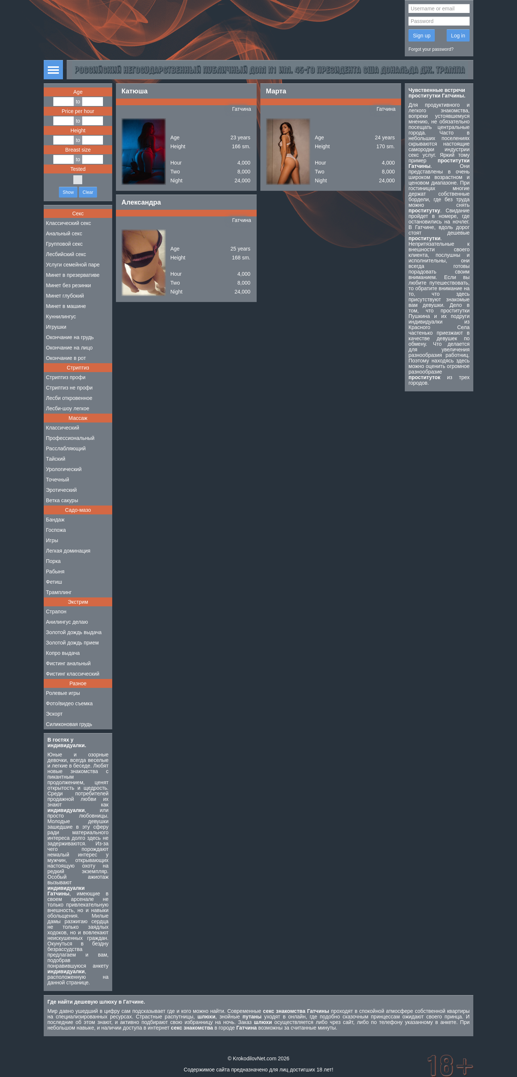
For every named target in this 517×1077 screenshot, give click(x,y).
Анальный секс (64, 233)
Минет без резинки (68, 285)
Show (68, 192)
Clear (88, 192)
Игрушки (56, 327)
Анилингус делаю (67, 622)
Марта (276, 91)
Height (77, 130)
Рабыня (55, 571)
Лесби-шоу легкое (67, 408)
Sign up (421, 36)
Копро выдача (63, 653)
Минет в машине (66, 306)
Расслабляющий (66, 448)
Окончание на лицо (69, 348)
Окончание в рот (66, 358)
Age (78, 92)
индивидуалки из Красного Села (439, 324)
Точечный (57, 480)
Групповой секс (64, 244)
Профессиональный (70, 438)
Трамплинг (58, 592)
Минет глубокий (65, 296)
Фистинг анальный (68, 663)
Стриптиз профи (66, 377)
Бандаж (55, 520)
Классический (62, 428)
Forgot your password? (431, 49)
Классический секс (68, 223)
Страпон (56, 611)
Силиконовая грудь (69, 724)
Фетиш (54, 582)
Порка (53, 561)
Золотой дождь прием (72, 643)
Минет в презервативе (73, 275)
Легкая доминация (68, 551)
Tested (78, 169)
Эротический (61, 490)
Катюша (134, 91)
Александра (141, 202)
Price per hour (78, 111)
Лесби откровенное (69, 398)
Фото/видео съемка (69, 703)
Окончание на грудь (70, 337)
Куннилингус (61, 316)
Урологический (63, 469)
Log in (458, 36)
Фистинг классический (72, 674)
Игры (52, 540)
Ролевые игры (63, 693)
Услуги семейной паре (73, 265)
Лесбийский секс (66, 254)
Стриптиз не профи (69, 388)
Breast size (78, 150)
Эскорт (54, 714)
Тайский (55, 459)
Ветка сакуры (62, 500)
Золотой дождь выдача (73, 632)
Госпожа (56, 530)
